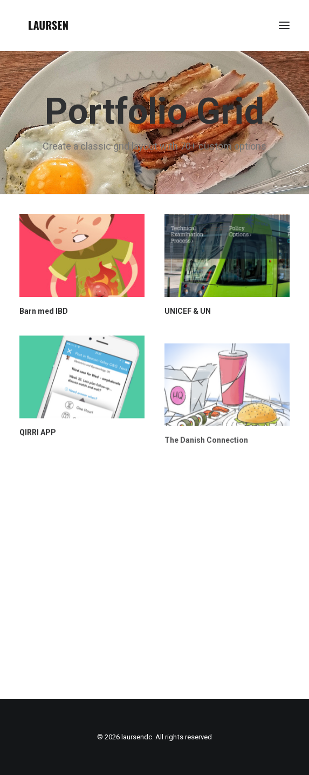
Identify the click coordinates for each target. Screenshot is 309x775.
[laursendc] (48, 25)
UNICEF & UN (187, 312)
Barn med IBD (43, 311)
